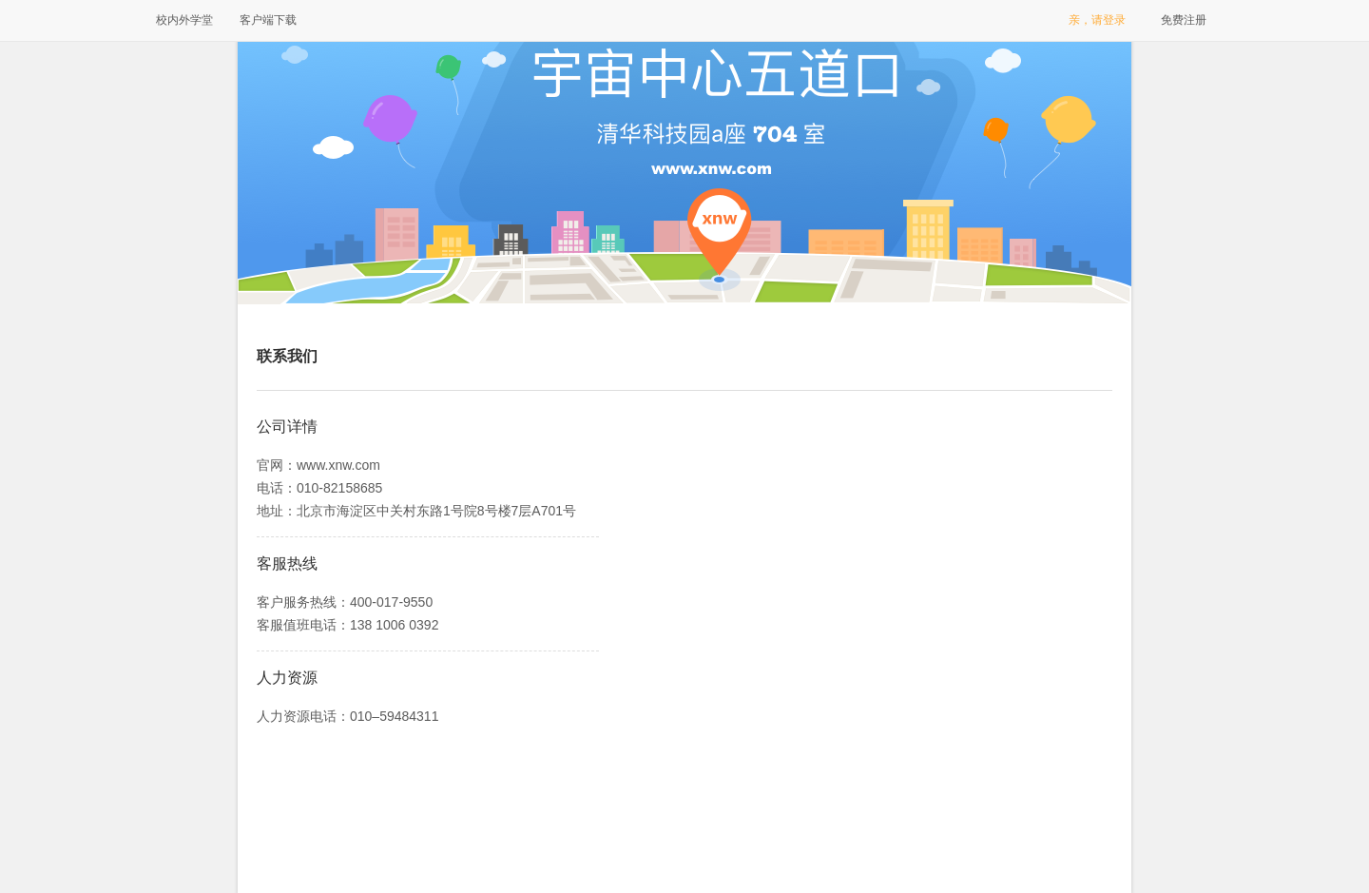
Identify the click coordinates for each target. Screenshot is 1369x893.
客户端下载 (268, 20)
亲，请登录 (1097, 20)
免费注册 (1183, 20)
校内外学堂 (184, 20)
